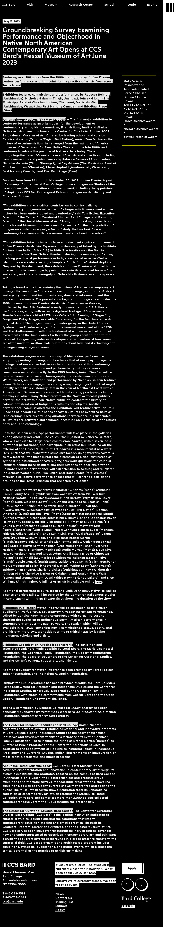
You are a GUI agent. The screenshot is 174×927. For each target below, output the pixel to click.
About (60, 909)
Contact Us (63, 897)
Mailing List (64, 902)
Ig (141, 884)
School (109, 4)
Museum (51, 4)
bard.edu (128, 905)
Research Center (81, 4)
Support (61, 905)
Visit (30, 4)
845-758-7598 (15, 893)
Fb (127, 884)
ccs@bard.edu (13, 901)
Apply (132, 868)
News (59, 894)
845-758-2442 (15, 897)
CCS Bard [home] (9, 4)
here (98, 581)
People (131, 4)
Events (152, 4)
